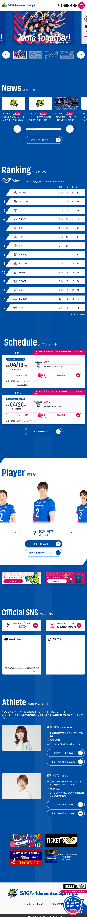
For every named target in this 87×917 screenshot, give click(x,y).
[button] (6, 55)
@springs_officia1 (56, 658)
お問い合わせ (56, 904)
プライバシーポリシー (34, 904)
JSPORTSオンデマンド (26, 381)
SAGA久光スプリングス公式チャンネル (22, 669)
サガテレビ (21, 384)
